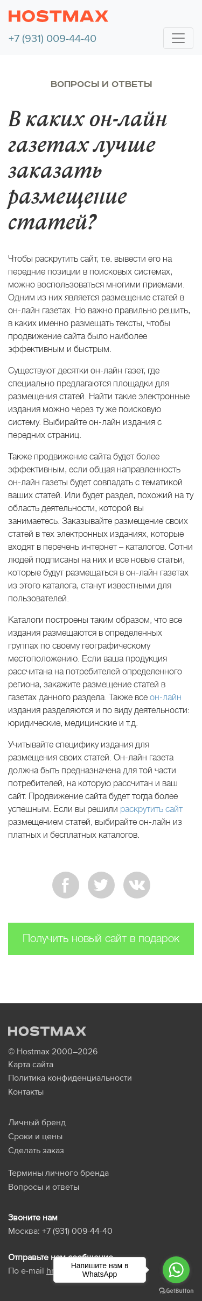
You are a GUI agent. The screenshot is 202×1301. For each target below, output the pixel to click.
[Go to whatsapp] (176, 1269)
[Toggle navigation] (178, 38)
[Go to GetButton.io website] (176, 1290)
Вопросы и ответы (101, 84)
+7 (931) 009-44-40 (52, 38)
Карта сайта (30, 1064)
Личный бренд (37, 1122)
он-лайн (166, 697)
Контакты (26, 1091)
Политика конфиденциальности (70, 1077)
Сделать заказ (36, 1150)
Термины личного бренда (58, 1172)
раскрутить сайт (151, 809)
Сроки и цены (35, 1136)
